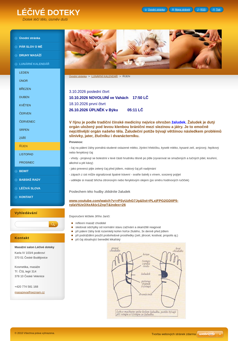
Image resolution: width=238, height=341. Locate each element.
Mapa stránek (182, 9)
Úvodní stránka (78, 76)
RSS (203, 9)
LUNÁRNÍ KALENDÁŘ (104, 76)
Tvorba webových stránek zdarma (174, 334)
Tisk (218, 9)
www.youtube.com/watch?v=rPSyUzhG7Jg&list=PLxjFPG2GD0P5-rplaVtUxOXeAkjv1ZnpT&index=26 (124, 203)
